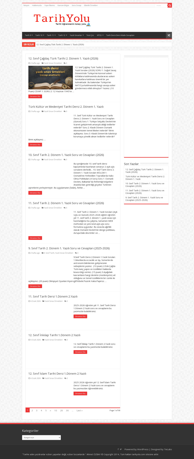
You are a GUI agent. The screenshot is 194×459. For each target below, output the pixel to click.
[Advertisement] (146, 108)
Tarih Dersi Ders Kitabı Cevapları (120, 35)
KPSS (99, 35)
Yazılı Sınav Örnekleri (53, 63)
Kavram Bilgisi (63, 5)
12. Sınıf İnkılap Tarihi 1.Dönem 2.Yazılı (54, 335)
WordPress (143, 449)
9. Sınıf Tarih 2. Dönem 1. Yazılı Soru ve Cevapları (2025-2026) (69, 248)
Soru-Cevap (76, 5)
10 (55, 410)
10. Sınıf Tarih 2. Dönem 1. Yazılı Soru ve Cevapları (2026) (66, 155)
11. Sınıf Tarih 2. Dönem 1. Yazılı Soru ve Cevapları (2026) (66, 203)
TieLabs (168, 449)
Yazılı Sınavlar (76, 35)
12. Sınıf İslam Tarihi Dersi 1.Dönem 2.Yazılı (57, 373)
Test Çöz (90, 35)
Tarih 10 (38, 35)
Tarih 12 (61, 35)
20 (61, 410)
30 (67, 410)
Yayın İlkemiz (49, 5)
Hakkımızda (37, 5)
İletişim (26, 5)
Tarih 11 (50, 35)
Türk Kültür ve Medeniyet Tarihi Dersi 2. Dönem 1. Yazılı (66, 107)
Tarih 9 (28, 35)
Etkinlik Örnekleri (91, 5)
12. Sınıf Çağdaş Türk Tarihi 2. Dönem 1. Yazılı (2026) (60, 44)
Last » (80, 410)
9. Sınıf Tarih (49, 253)
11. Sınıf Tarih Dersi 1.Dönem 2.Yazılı (52, 296)
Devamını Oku (35, 96)
